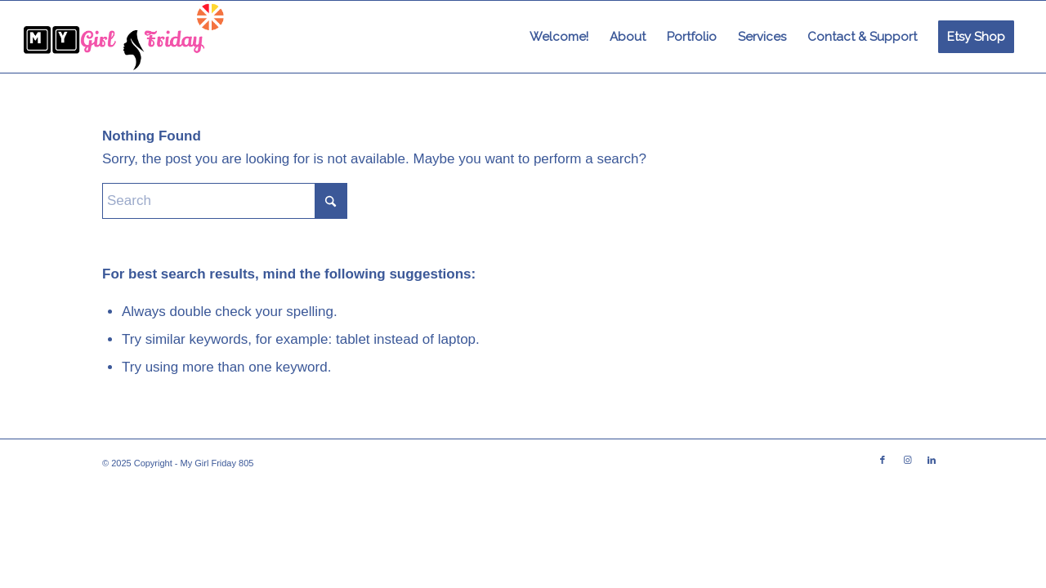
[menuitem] (559, 37)
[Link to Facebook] (882, 460)
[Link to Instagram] (907, 460)
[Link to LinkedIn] (931, 460)
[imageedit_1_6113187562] (124, 37)
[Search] (224, 201)
